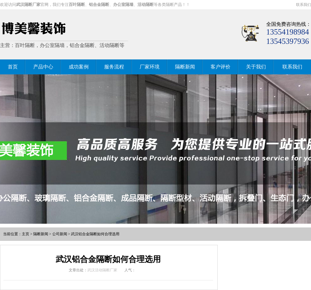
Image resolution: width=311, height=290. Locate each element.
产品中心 (43, 66)
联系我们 (303, 4)
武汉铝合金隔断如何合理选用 (95, 234)
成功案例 (79, 66)
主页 (25, 234)
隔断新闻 (185, 66)
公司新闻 (59, 234)
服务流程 (114, 66)
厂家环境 (150, 66)
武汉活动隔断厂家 (102, 270)
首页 (13, 66)
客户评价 (220, 66)
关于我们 (256, 66)
